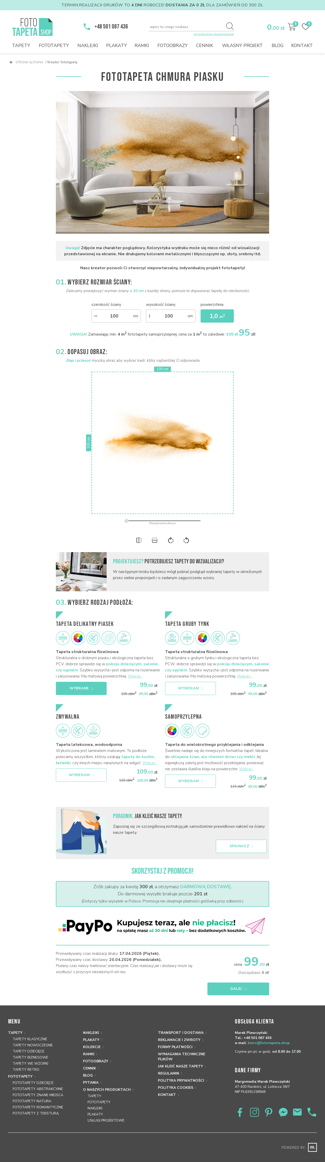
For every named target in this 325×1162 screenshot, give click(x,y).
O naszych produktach (107, 1089)
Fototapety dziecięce (33, 1082)
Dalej (244, 988)
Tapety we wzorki (30, 1063)
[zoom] (162, 520)
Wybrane (81, 688)
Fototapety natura (32, 1101)
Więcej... (135, 676)
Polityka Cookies (175, 1087)
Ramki (142, 45)
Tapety (21, 45)
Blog (278, 45)
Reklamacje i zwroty (179, 1039)
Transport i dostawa (181, 1032)
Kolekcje (92, 1047)
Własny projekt (242, 45)
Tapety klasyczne (30, 1039)
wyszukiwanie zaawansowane (214, 34)
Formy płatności (175, 1047)
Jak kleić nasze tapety (180, 1066)
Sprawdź (241, 846)
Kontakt (302, 45)
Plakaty (116, 45)
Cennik (204, 45)
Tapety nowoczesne (33, 1045)
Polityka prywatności (181, 1080)
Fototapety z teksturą (36, 1113)
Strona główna (26, 62)
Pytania (91, 1082)
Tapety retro (26, 1069)
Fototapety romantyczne (38, 1107)
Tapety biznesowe (30, 1057)
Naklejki (87, 45)
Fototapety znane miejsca (38, 1095)
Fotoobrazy (172, 45)
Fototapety (54, 45)
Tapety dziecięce (28, 1051)
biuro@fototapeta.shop (269, 1042)
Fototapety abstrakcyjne (38, 1088)
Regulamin (168, 1073)
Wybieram (190, 688)
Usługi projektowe (106, 1120)
